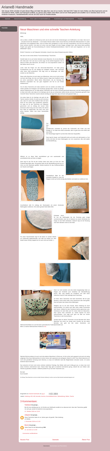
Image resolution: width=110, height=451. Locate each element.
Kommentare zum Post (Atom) (58, 446)
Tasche (72, 396)
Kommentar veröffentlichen (30, 433)
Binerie (27, 425)
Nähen (67, 396)
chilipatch (27, 415)
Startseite (7, 19)
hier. (45, 326)
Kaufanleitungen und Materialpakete (64, 19)
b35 (31, 396)
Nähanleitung (61, 396)
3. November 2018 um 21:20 (32, 421)
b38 (34, 396)
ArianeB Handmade (17, 7)
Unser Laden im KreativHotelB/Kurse (40, 19)
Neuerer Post (24, 439)
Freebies (80, 19)
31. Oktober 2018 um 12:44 (32, 411)
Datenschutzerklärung (20, 19)
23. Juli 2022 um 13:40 (31, 429)
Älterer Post (86, 439)
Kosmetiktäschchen (51, 396)
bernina (43, 396)
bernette (38, 396)
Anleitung (27, 396)
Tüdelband (28, 405)
